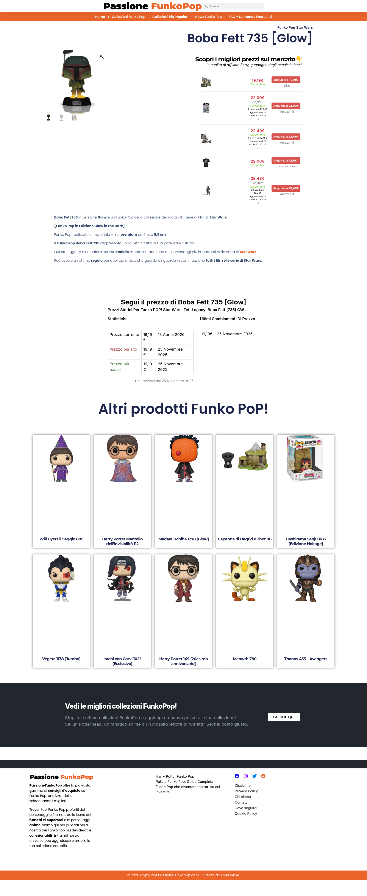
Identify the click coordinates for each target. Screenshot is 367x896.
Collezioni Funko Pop (128, 16)
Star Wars (304, 27)
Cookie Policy (246, 806)
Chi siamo (243, 789)
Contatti (241, 795)
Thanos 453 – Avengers (305, 651)
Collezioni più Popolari (170, 16)
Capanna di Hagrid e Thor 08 (245, 531)
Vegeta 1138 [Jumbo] (61, 651)
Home (100, 16)
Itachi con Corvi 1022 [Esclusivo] (122, 654)
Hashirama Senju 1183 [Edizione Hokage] (306, 534)
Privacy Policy (246, 784)
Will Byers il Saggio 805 (61, 531)
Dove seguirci (246, 801)
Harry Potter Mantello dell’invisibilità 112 (122, 534)
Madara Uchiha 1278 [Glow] (183, 531)
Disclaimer (243, 778)
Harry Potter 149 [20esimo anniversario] (183, 654)
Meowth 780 (244, 651)
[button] (102, 57)
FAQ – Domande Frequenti (250, 16)
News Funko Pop (208, 16)
